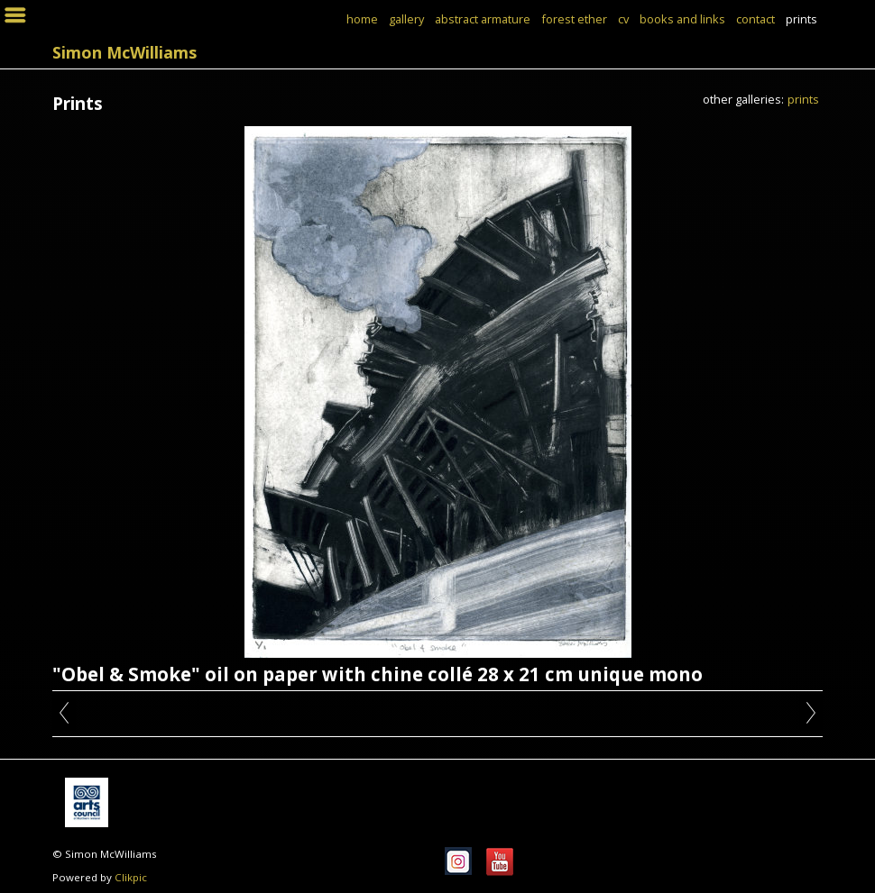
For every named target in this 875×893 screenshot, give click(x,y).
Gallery (406, 19)
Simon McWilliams (124, 52)
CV (623, 19)
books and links (682, 19)
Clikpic (131, 877)
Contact (755, 19)
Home (362, 19)
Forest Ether (574, 19)
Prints (801, 19)
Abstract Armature (482, 19)
